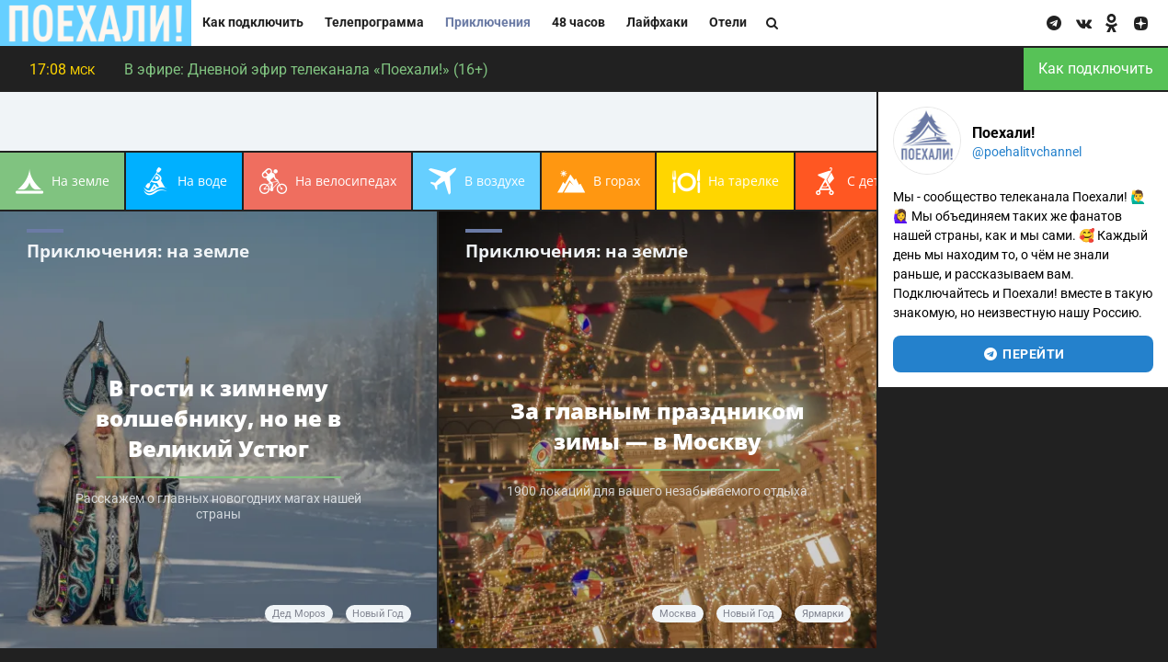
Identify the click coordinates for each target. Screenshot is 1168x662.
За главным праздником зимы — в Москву (657, 425)
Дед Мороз (299, 614)
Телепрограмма (374, 22)
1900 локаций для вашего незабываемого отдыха (657, 492)
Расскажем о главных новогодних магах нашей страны (218, 507)
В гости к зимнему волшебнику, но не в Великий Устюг (218, 417)
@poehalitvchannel (1027, 151)
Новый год (378, 614)
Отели (728, 22)
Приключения (488, 22)
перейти (1023, 354)
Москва (677, 614)
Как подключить (252, 22)
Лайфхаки (657, 22)
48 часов (578, 22)
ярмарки (822, 614)
